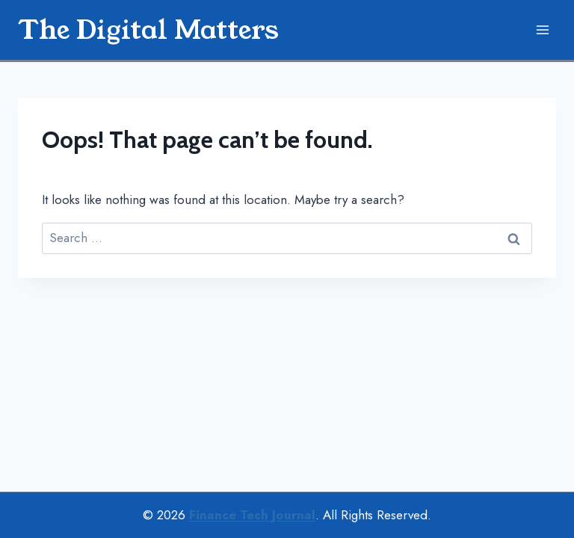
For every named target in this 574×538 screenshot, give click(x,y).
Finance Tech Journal (252, 515)
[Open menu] (542, 29)
